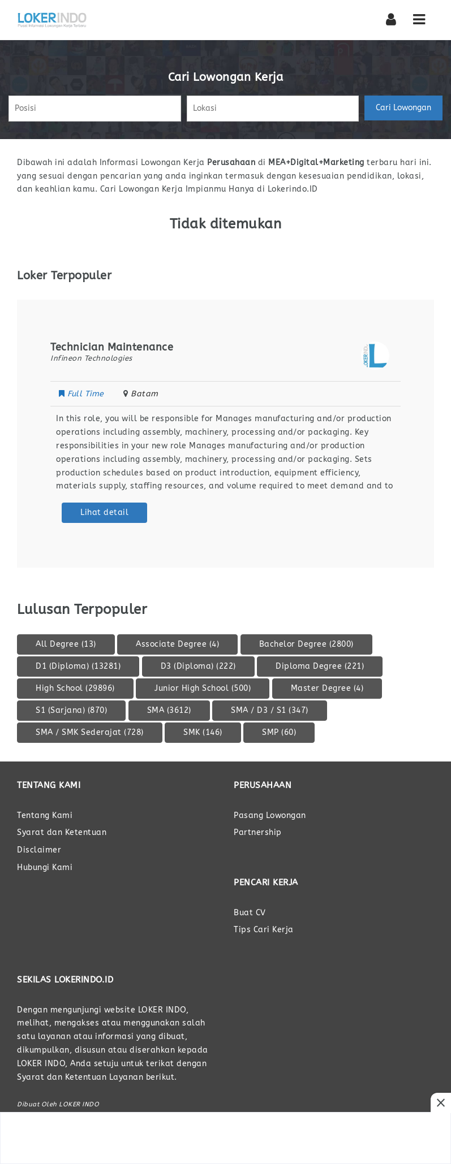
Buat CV (250, 913)
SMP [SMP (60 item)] (279, 732)
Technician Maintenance (111, 347)
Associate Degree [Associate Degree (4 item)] (177, 644)
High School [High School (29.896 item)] (75, 688)
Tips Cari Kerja (264, 929)
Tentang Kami (44, 815)
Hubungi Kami (44, 867)
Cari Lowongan (403, 107)
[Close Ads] (441, 1103)
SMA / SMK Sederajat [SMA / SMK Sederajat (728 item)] (90, 732)
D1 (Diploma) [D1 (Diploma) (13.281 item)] (78, 666)
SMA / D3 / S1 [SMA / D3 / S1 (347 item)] (269, 710)
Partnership (258, 832)
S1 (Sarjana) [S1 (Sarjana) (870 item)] (71, 710)
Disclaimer (39, 850)
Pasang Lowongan (270, 815)
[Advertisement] (226, 1138)
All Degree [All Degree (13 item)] (66, 644)
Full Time (82, 394)
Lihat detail (104, 512)
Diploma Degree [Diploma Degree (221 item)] (320, 666)
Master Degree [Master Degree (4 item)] (327, 688)
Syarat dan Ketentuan (61, 832)
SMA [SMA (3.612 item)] (169, 710)
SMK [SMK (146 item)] (202, 732)
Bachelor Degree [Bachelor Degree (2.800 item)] (306, 644)
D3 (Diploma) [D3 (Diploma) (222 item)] (198, 666)
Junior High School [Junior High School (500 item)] (202, 688)
